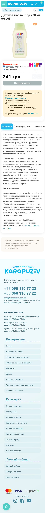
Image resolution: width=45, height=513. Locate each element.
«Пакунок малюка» (14, 390)
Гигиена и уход (13, 439)
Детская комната (13, 417)
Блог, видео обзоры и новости (19, 385)
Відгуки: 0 (10, 67)
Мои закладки (12, 477)
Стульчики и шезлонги (16, 422)
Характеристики (22, 126)
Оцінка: (18, 67)
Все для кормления (15, 434)
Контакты (10, 368)
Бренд (9, 374)
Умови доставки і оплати (15, 98)
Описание (7, 126)
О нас (8, 346)
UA (36, 10)
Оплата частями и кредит (17, 357)
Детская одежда (13, 450)
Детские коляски (14, 406)
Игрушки (10, 445)
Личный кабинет (13, 466)
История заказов (13, 471)
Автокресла (11, 411)
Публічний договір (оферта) (18, 362)
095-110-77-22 (30, 225)
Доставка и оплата (14, 351)
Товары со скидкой (14, 379)
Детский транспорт (14, 428)
